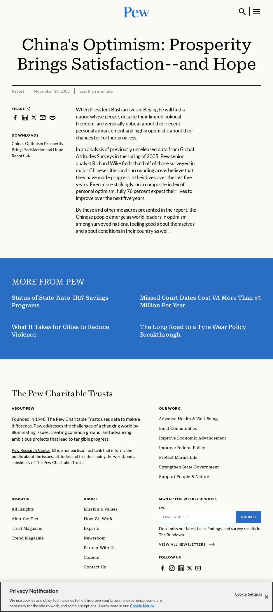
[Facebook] (162, 568)
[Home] (62, 393)
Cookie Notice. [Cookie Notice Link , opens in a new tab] (142, 607)
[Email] (197, 517)
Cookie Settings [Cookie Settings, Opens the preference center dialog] (248, 595)
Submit (248, 517)
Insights (20, 499)
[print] (52, 117)
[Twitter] (189, 568)
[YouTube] (198, 568)
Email (163, 507)
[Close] (266, 598)
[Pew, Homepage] (136, 12)
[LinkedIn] (181, 568)
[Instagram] (171, 568)
